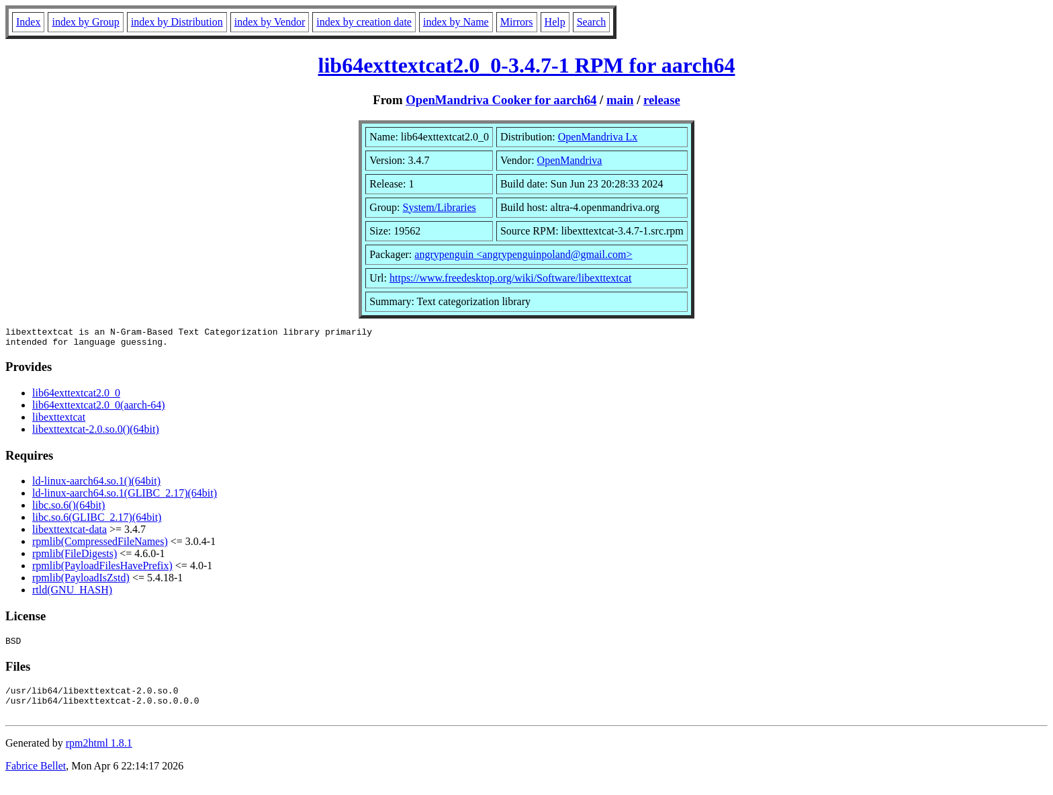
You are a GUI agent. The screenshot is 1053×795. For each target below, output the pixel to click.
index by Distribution (177, 22)
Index (28, 22)
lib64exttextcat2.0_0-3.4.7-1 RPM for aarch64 (526, 65)
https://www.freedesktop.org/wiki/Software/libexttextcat (510, 278)
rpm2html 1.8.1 (99, 755)
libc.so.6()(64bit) (68, 509)
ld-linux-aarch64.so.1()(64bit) (96, 485)
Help (555, 22)
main (620, 100)
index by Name (456, 22)
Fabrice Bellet (35, 778)
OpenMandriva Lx (598, 136)
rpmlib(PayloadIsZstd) (81, 581)
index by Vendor (269, 22)
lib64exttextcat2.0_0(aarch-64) (98, 409)
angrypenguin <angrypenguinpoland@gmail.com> (523, 254)
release (661, 100)
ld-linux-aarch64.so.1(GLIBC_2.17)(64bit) (124, 497)
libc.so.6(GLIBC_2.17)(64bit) (96, 521)
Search (591, 22)
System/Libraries (439, 207)
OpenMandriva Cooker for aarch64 (501, 100)
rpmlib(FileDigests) (74, 557)
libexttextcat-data (69, 533)
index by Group (85, 22)
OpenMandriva (569, 160)
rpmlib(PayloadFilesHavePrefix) (102, 569)
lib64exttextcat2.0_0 (76, 397)
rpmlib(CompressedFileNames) (100, 545)
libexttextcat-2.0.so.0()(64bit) (95, 433)
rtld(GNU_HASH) (72, 593)
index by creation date (364, 22)
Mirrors (516, 22)
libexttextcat (58, 421)
